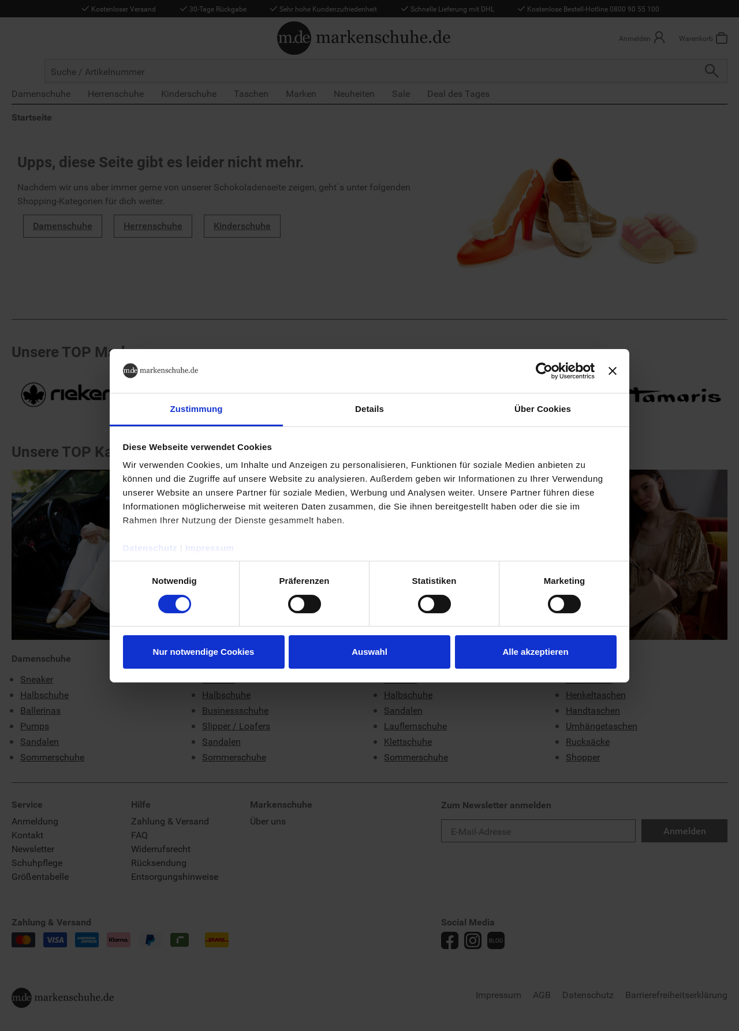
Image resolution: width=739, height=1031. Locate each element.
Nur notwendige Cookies (204, 652)
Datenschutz (150, 548)
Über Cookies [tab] (542, 409)
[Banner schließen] (613, 371)
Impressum (209, 548)
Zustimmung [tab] (196, 409)
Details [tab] (369, 409)
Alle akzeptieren (535, 652)
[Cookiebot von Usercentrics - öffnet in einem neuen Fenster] (544, 371)
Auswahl (369, 652)
